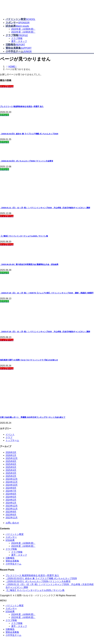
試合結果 (10, 540)
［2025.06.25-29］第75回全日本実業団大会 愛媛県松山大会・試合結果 (29, 264)
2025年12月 (12, 458)
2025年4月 (11, 470)
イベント (10, 434)
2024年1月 (11, 503)
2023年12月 (12, 506)
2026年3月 (11, 452)
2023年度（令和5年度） (23, 32)
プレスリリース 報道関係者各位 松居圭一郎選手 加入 (21, 106)
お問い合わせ (12, 523)
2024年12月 (12, 479)
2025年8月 (11, 461)
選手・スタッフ (19, 41)
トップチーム (12, 440)
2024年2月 (11, 500)
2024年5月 (11, 497)
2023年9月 (11, 511)
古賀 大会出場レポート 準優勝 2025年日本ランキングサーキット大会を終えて (32, 417)
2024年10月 (12, 485)
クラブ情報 (16, 38)
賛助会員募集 (12, 561)
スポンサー (11, 537)
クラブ (9, 437)
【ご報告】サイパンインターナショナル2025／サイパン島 (24, 236)
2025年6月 (11, 464)
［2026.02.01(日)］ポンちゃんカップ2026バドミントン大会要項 (26, 161)
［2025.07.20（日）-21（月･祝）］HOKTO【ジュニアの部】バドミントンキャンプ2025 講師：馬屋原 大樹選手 (47, 293)
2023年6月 (11, 514)
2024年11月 (12, 482)
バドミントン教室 (15, 534)
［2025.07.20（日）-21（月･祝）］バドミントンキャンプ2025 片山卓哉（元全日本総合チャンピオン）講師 (45, 332)
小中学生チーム (13, 564)
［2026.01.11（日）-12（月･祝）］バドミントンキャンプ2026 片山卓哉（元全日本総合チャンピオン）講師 (45, 208)
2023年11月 (12, 508)
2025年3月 (11, 473)
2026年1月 (11, 455)
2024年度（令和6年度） (23, 29)
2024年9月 (11, 488)
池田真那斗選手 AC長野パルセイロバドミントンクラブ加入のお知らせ (29, 360)
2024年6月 (11, 494)
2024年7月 (11, 491)
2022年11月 (12, 517)
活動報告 (10, 558)
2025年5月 (11, 467)
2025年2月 (11, 476)
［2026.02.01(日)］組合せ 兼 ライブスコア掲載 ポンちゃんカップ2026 (29, 134)
